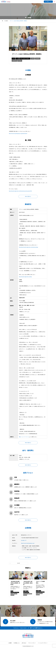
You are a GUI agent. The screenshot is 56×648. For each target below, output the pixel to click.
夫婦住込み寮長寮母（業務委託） (25, 58)
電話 (20, 436)
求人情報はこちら (48, 1)
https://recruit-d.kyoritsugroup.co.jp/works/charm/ (18, 133)
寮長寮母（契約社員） (26, 592)
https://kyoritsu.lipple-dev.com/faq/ (25, 276)
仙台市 (13, 58)
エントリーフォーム (25, 436)
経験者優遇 (19, 60)
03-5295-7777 (23, 540)
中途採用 (32, 58)
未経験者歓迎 (14, 60)
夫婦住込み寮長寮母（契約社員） (15, 592)
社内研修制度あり (26, 593)
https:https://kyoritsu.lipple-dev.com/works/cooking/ (28, 247)
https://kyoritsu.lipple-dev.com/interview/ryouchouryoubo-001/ (20, 191)
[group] (15, 584)
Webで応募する (28, 196)
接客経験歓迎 (38, 58)
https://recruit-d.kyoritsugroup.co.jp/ (27, 543)
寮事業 (13, 49)
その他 (17, 58)
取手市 (37, 590)
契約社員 (40, 590)
